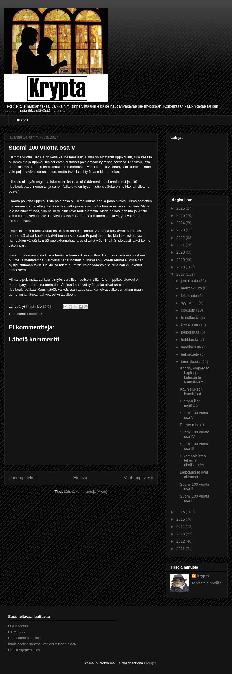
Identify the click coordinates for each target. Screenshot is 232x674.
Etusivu (21, 120)
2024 (181, 223)
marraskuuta (192, 288)
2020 (181, 252)
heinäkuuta (190, 318)
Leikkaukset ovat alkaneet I (194, 474)
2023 (181, 230)
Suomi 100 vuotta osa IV (194, 434)
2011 (181, 548)
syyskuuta (190, 303)
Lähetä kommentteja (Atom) (85, 492)
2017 (181, 274)
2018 (181, 267)
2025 (181, 215)
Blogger (150, 663)
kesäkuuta (190, 325)
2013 (181, 534)
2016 (181, 512)
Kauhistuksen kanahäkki (191, 391)
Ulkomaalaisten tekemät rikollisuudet (193, 460)
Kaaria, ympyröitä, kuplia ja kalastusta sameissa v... (195, 375)
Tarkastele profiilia (207, 583)
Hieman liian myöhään (190, 403)
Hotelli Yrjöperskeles (24, 650)
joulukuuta (190, 281)
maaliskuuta (191, 347)
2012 (181, 541)
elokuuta (188, 310)
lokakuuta (189, 295)
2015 (181, 519)
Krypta (203, 576)
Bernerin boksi (192, 425)
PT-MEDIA (16, 632)
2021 (181, 245)
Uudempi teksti (22, 477)
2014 (181, 526)
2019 (181, 260)
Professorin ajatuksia (24, 638)
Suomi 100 (35, 314)
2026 (181, 208)
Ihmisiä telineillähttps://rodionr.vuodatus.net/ (42, 644)
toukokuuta (190, 332)
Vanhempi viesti (138, 477)
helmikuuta (190, 354)
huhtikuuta (190, 339)
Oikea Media (18, 626)
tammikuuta (191, 362)
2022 (181, 237)
